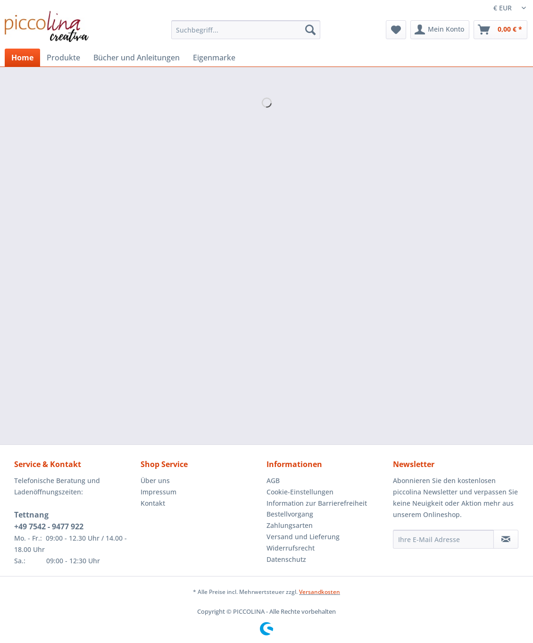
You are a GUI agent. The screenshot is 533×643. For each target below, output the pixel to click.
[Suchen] (310, 29)
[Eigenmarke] (214, 58)
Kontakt (153, 503)
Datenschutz (286, 559)
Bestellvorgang (289, 513)
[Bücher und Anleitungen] (136, 58)
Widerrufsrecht (290, 547)
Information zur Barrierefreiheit (316, 503)
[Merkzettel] (396, 29)
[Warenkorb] (500, 29)
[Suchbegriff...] (245, 29)
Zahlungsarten (289, 525)
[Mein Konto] (439, 29)
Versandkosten (319, 592)
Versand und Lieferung (303, 536)
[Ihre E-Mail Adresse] (443, 539)
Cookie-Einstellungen (299, 491)
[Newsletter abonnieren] (506, 539)
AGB (273, 480)
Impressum (158, 491)
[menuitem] (245, 34)
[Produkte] (63, 58)
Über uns (155, 480)
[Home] (22, 58)
